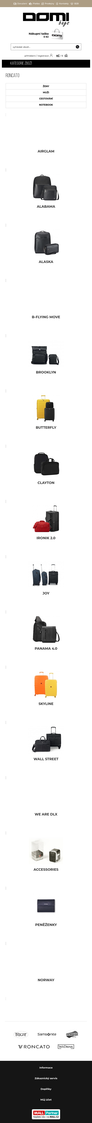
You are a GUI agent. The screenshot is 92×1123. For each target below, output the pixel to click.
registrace (43, 55)
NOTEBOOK (46, 104)
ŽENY (46, 86)
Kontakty (62, 3)
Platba (34, 3)
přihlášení (30, 55)
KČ (58, 55)
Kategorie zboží (21, 63)
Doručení (20, 3)
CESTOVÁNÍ (46, 98)
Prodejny (47, 3)
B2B (75, 3)
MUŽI (46, 92)
